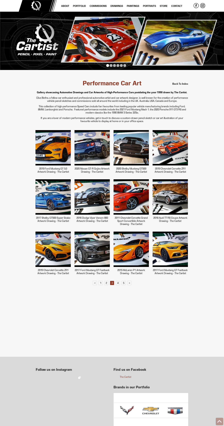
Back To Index (180, 83)
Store (164, 6)
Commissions (98, 6)
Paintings (133, 6)
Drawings (116, 6)
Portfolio (79, 6)
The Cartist (125, 376)
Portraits (149, 6)
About (65, 6)
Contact (176, 6)
